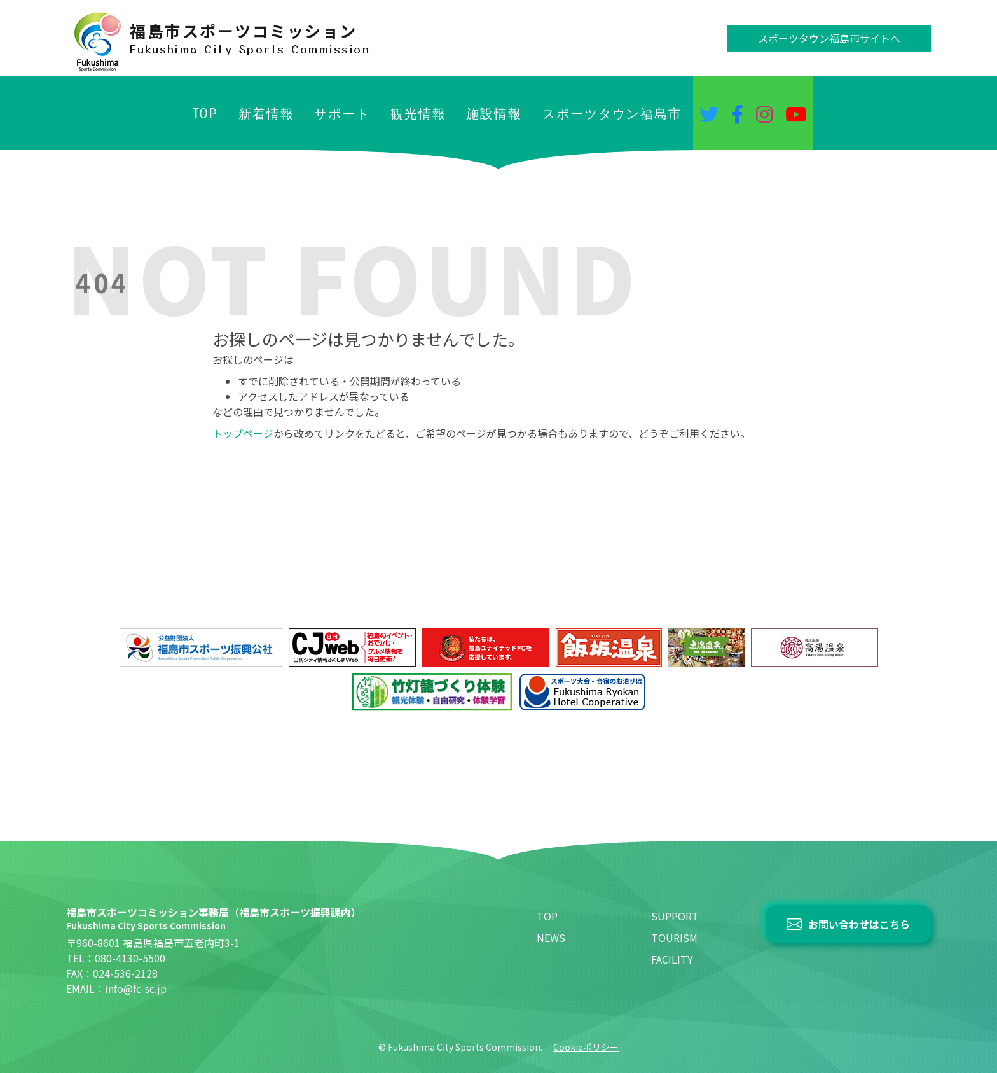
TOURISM (674, 937)
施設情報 (494, 113)
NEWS (551, 937)
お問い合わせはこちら (859, 924)
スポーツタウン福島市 (612, 113)
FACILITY (672, 959)
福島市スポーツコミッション (250, 38)
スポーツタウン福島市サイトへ (829, 38)
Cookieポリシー (586, 1047)
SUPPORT (675, 916)
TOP (205, 113)
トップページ (242, 433)
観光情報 (418, 113)
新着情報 (266, 113)
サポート (342, 113)
